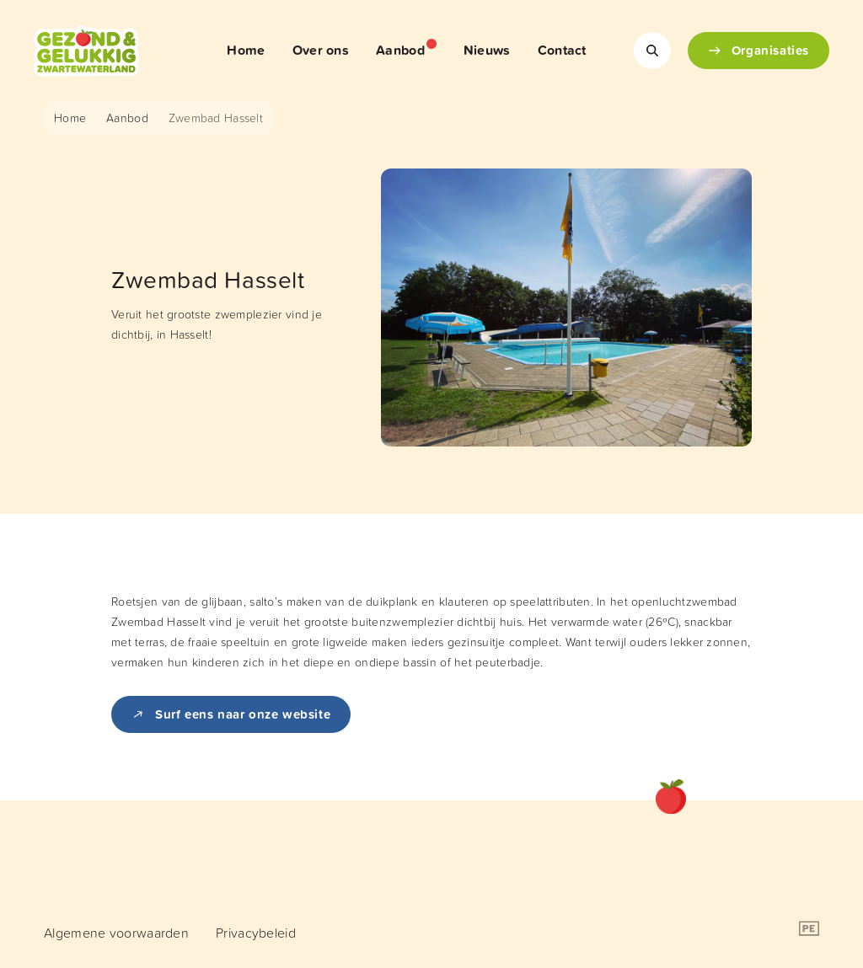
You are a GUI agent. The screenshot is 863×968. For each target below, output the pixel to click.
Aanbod (127, 118)
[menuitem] (246, 51)
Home (70, 118)
